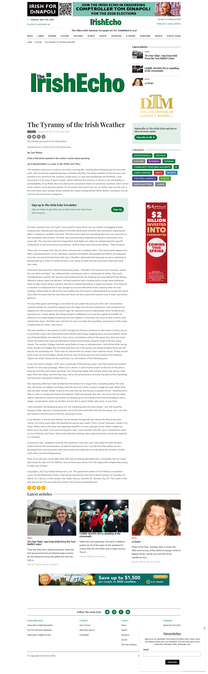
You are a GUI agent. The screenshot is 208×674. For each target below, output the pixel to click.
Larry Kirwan (142, 172)
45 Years (149, 83)
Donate (159, 36)
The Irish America (129, 644)
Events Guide (174, 36)
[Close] (205, 628)
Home (29, 42)
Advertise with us (87, 630)
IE (176, 167)
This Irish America (145, 178)
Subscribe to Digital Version (39, 635)
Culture (65, 36)
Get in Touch (85, 625)
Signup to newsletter (169, 19)
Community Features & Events (152, 167)
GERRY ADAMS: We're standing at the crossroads (162, 69)
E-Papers (130, 36)
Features (78, 36)
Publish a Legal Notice (169, 24)
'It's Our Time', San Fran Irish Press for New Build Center (161, 57)
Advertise (116, 36)
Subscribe (145, 36)
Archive (160, 155)
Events (103, 36)
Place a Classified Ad (38, 24)
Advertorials (142, 155)
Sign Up (117, 209)
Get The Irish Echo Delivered (39, 630)
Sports (91, 36)
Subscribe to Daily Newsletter (40, 625)
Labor (40, 36)
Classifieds (84, 635)
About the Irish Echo (172, 625)
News (30, 36)
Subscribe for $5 (146, 137)
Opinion (52, 36)
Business (154, 161)
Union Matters (143, 184)
